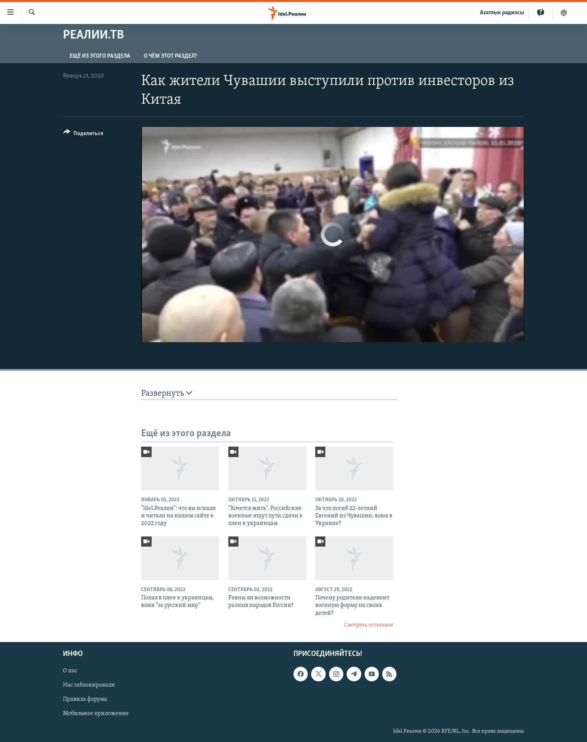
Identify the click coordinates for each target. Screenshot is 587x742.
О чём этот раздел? (170, 56)
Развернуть (166, 393)
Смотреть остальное (368, 625)
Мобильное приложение (96, 714)
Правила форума (85, 699)
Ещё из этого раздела (100, 56)
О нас (70, 671)
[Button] (83, 134)
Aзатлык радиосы (502, 13)
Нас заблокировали (89, 685)
